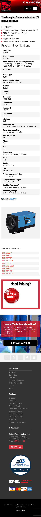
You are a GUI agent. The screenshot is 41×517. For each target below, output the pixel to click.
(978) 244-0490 (19, 441)
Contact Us (13, 375)
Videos (11, 386)
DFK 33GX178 (7, 274)
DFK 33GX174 (7, 271)
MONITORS (13, 420)
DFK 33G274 (7, 253)
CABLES (12, 398)
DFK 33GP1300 (8, 263)
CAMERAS (13, 401)
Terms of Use (20, 510)
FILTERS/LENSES (15, 411)
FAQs (11, 389)
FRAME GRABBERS (16, 414)
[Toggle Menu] (31, 8)
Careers (12, 378)
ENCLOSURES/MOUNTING (19, 409)
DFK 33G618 (7, 258)
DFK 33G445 (7, 255)
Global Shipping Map (16, 383)
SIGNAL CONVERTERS (17, 422)
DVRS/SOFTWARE (15, 403)
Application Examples (16, 380)
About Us (12, 372)
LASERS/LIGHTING (16, 417)
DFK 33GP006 (7, 261)
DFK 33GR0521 (8, 266)
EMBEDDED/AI (14, 406)
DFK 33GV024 (7, 268)
